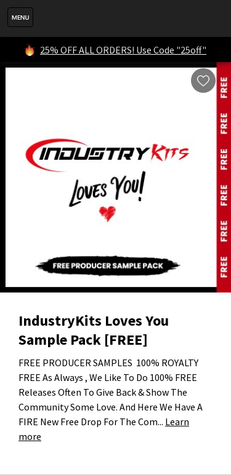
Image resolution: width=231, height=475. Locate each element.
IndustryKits (129, 19)
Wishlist (203, 80)
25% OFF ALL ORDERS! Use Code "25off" (123, 50)
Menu (20, 17)
